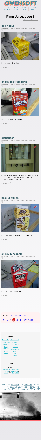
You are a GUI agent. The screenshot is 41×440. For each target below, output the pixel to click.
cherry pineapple (11, 262)
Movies (15, 359)
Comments (14, 387)
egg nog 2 (7, 26)
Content (15, 402)
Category (15, 10)
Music (15, 365)
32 (10, 325)
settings (15, 385)
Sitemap (22, 407)
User (24, 10)
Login (6, 390)
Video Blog (6, 366)
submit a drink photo (30, 21)
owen (12, 29)
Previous (28, 330)
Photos (6, 357)
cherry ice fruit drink (14, 84)
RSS (38, 407)
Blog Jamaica (6, 360)
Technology (6, 351)
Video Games (15, 369)
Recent (24, 8)
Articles (15, 357)
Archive (7, 10)
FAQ (31, 407)
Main (7, 8)
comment (6, 31)
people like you (18, 404)
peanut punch (10, 204)
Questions (6, 354)
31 (15, 325)
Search (33, 8)
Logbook (15, 354)
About (33, 10)
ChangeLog (15, 362)
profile (6, 385)
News (16, 8)
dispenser (7, 142)
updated (28, 402)
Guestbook (15, 351)
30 (20, 325)
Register (15, 390)
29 (25, 325)
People (6, 387)
